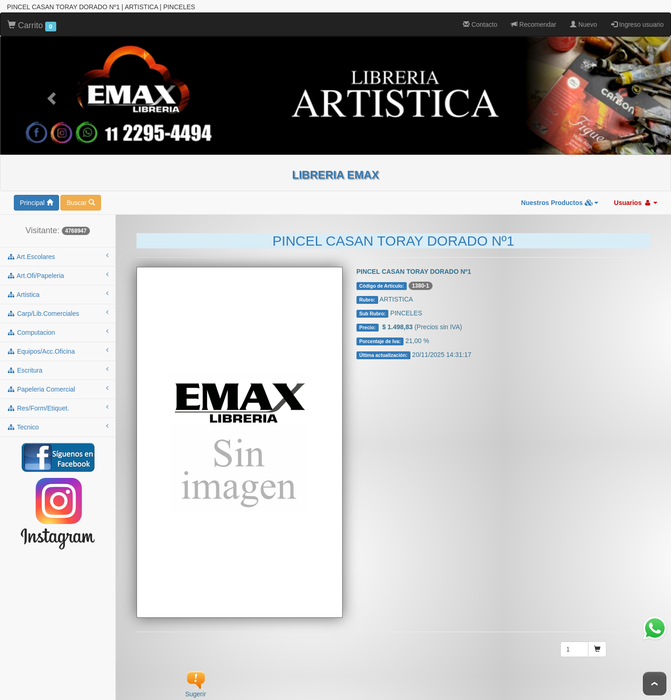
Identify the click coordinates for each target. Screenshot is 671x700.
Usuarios (635, 201)
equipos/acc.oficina (57, 349)
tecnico (57, 425)
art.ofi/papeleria (57, 273)
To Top (654, 683)
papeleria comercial (57, 387)
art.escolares (57, 254)
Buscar (80, 201)
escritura (57, 368)
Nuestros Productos (560, 201)
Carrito (31, 24)
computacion (57, 330)
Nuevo (583, 22)
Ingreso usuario (637, 22)
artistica (57, 292)
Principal (36, 201)
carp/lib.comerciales (57, 311)
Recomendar (533, 22)
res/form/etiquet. (57, 406)
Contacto (480, 22)
